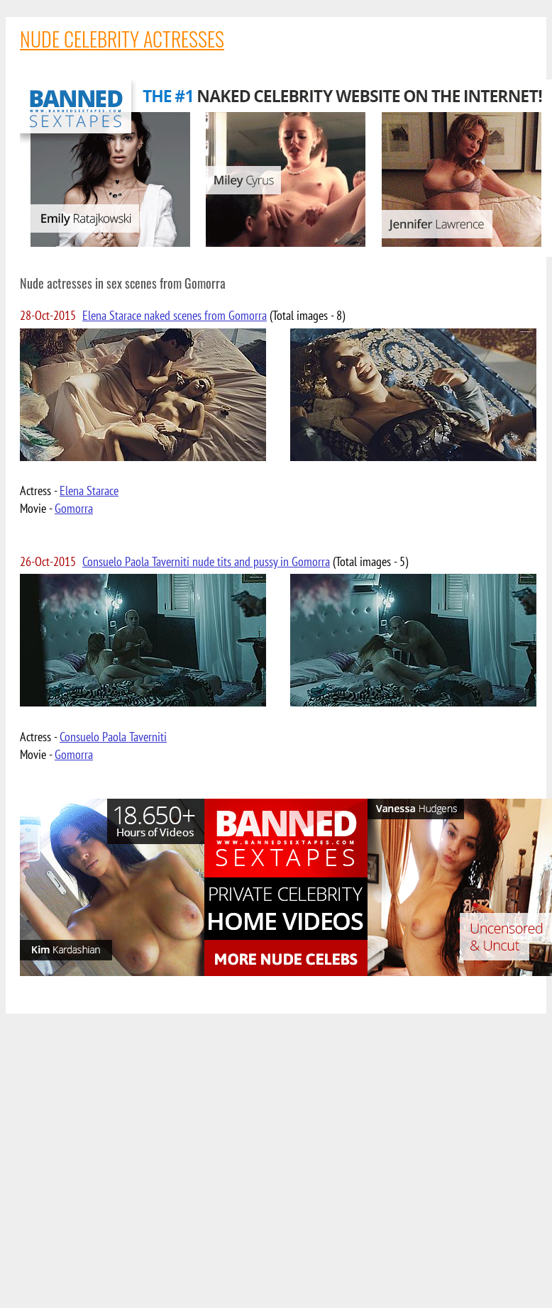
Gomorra (74, 508)
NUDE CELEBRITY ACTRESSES (122, 38)
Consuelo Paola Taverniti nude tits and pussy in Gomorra (206, 561)
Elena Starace (89, 490)
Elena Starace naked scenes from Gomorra (174, 315)
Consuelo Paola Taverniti (113, 736)
